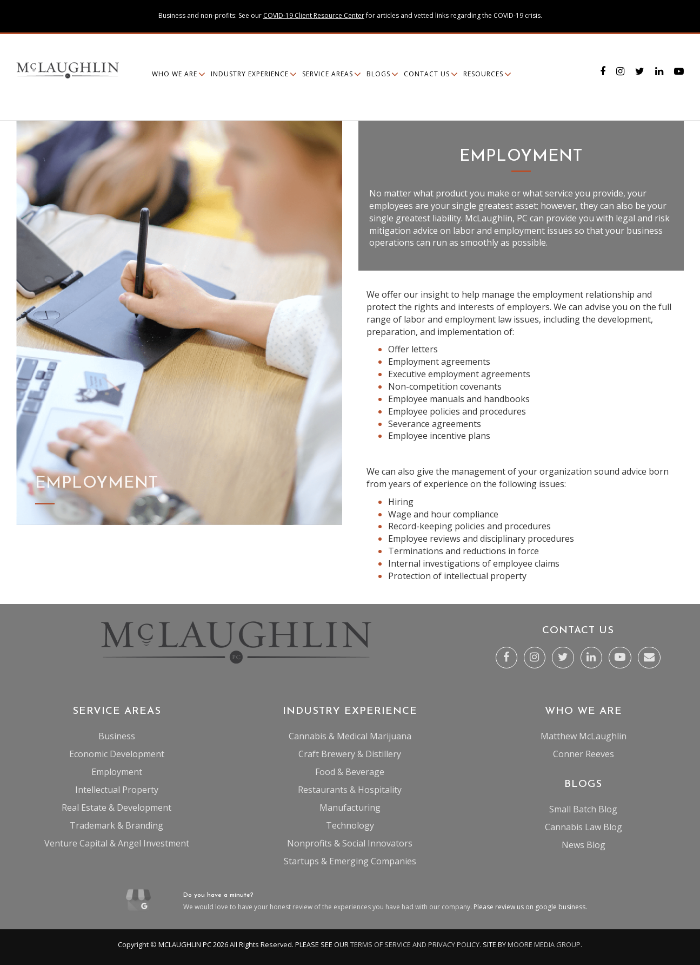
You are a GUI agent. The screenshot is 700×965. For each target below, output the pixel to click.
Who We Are (174, 73)
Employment (116, 772)
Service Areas (327, 73)
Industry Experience (250, 73)
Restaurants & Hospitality (350, 790)
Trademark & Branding (116, 825)
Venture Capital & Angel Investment (116, 843)
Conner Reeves (583, 754)
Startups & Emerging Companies (350, 861)
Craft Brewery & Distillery (349, 754)
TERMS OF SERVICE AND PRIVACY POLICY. (415, 944)
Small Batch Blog (583, 809)
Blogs (378, 73)
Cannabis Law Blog (583, 827)
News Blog (583, 845)
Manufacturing (350, 807)
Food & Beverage (349, 772)
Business (116, 736)
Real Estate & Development (116, 807)
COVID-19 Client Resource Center (313, 15)
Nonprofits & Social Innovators (349, 843)
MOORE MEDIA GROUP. (545, 944)
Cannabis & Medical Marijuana (350, 736)
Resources (483, 73)
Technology (350, 825)
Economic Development (116, 754)
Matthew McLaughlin (583, 736)
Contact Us (427, 73)
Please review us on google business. (530, 906)
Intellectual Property (116, 790)
